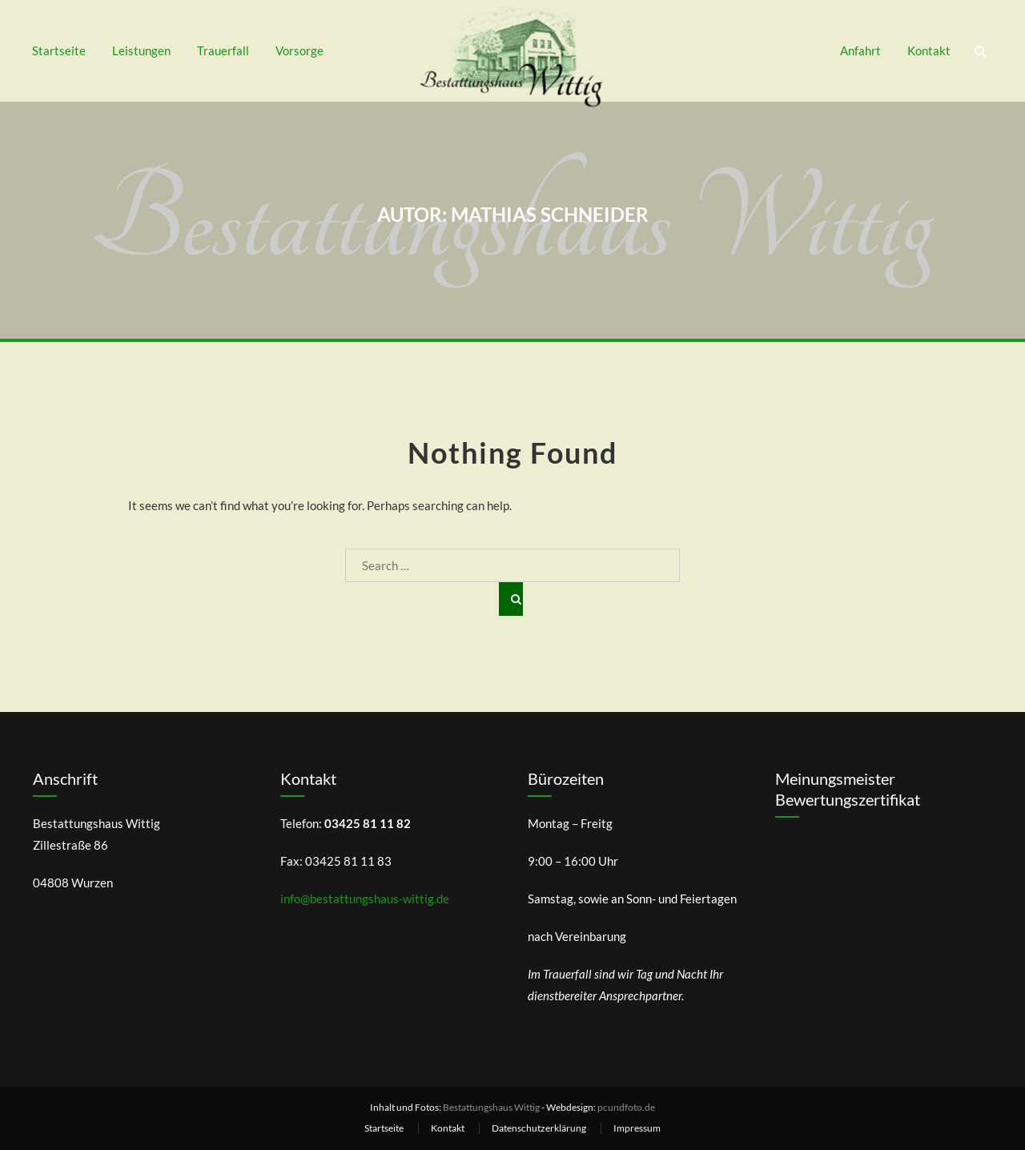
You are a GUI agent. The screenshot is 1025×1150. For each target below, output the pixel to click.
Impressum (637, 1128)
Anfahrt (860, 50)
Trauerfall (223, 50)
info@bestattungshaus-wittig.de (364, 898)
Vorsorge (299, 50)
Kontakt (929, 50)
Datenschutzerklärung (539, 1128)
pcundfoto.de (626, 1107)
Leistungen (141, 50)
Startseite (59, 50)
